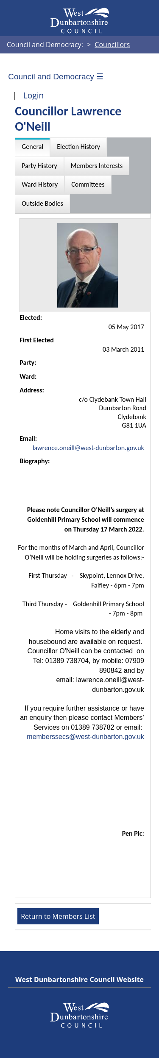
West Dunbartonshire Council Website (79, 979)
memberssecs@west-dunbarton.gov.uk (85, 736)
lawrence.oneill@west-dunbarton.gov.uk (88, 448)
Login (33, 95)
